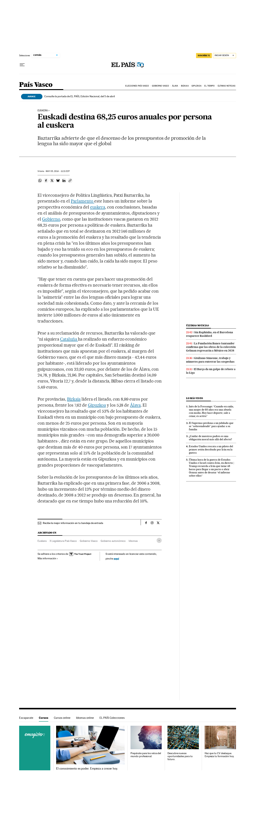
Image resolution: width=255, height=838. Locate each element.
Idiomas (133, 540)
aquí (116, 558)
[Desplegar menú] (22, 65)
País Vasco (36, 85)
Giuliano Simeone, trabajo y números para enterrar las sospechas (210, 359)
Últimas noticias (226, 86)
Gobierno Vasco (160, 86)
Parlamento (82, 201)
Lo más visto (194, 398)
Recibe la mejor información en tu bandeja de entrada (73, 523)
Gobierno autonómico (113, 540)
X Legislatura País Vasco (63, 540)
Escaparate (26, 717)
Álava (175, 86)
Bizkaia (185, 86)
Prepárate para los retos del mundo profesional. (146, 755)
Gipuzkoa (196, 86)
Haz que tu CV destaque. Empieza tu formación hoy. (219, 755)
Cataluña (69, 339)
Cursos (43, 717)
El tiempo (209, 86)
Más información (48, 558)
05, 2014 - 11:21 (57, 171)
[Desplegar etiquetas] (159, 540)
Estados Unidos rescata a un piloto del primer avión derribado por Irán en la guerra (211, 449)
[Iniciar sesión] (224, 55)
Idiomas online (85, 717)
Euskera (42, 540)
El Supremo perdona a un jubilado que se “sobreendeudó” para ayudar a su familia (211, 426)
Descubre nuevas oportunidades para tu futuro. (179, 756)
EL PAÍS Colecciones (112, 717)
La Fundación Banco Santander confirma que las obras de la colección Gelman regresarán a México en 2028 (211, 347)
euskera (43, 110)
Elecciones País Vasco (137, 86)
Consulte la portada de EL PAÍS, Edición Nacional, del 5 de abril (79, 96)
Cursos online (62, 717)
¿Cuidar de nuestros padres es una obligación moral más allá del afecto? (210, 438)
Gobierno (51, 219)
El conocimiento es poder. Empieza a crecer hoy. (87, 768)
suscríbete (204, 55)
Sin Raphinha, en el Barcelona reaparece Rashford (209, 334)
